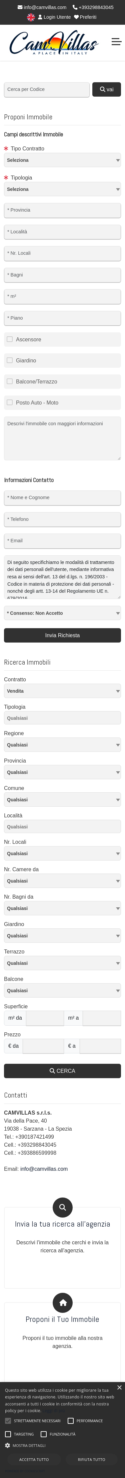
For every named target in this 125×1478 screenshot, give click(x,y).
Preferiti (85, 17)
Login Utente (54, 17)
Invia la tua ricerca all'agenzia (62, 1224)
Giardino (26, 360)
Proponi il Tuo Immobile (62, 1319)
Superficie (16, 1006)
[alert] (62, 1430)
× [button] (119, 1387)
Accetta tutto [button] (34, 1459)
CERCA (62, 1071)
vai (107, 89)
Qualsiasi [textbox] (17, 799)
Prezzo (12, 1034)
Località (13, 815)
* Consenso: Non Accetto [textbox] (35, 613)
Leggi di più (54, 1410)
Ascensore (28, 339)
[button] (62, 1445)
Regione (14, 733)
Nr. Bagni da (18, 897)
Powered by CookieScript (25, 1471)
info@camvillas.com (42, 7)
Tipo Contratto (24, 148)
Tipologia (18, 178)
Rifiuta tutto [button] (91, 1459)
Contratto (15, 679)
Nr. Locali (15, 842)
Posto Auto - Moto (37, 403)
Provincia (15, 761)
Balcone (13, 979)
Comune (14, 788)
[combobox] (62, 160)
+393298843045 (93, 7)
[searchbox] (64, 719)
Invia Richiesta (62, 635)
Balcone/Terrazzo (36, 381)
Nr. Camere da (21, 869)
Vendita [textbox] (15, 691)
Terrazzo (14, 951)
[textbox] (62, 159)
